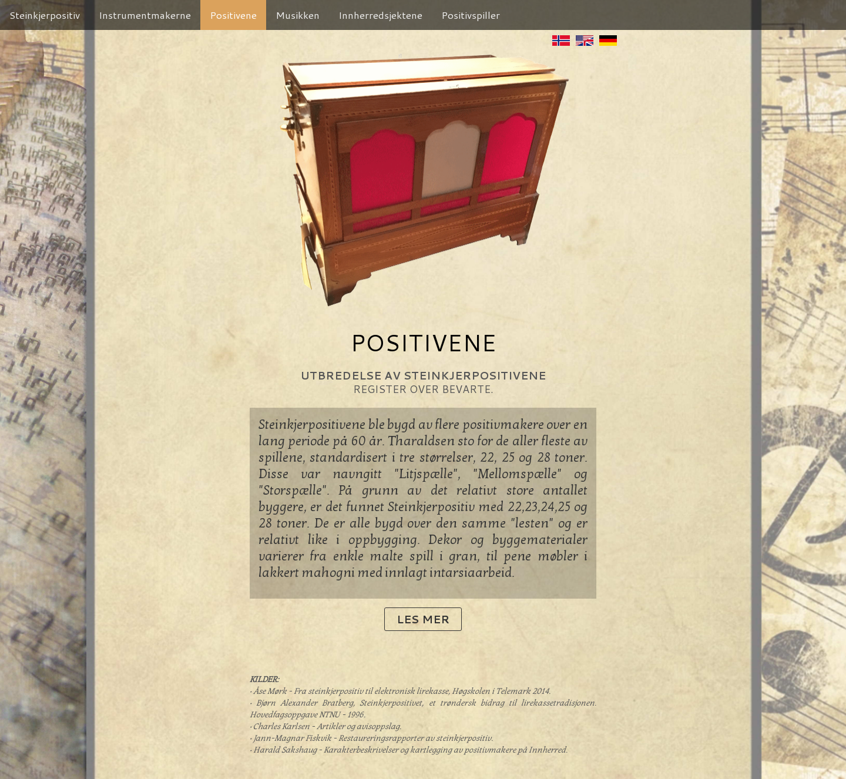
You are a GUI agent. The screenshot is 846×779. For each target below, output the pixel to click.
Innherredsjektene (380, 15)
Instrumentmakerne (145, 15)
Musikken (298, 15)
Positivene (233, 15)
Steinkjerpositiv (44, 15)
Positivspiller (470, 15)
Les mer (423, 619)
